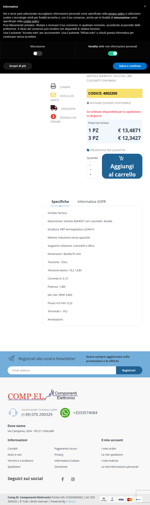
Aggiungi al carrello (122, 167)
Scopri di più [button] (17, 65)
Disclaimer (61, 467)
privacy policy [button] (116, 13)
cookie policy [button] (31, 21)
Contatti (13, 448)
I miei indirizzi (109, 460)
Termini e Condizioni (20, 460)
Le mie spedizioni (112, 454)
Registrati (129, 370)
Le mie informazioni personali (119, 467)
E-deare (71, 501)
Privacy (58, 454)
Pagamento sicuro (65, 448)
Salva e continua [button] (130, 65)
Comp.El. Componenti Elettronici (29, 497)
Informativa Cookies (66, 460)
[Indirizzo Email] (62, 370)
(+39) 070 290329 (37, 414)
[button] (145, 6)
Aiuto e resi (15, 454)
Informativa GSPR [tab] (92, 201)
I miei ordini (108, 448)
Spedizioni (14, 467)
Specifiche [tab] (60, 201)
